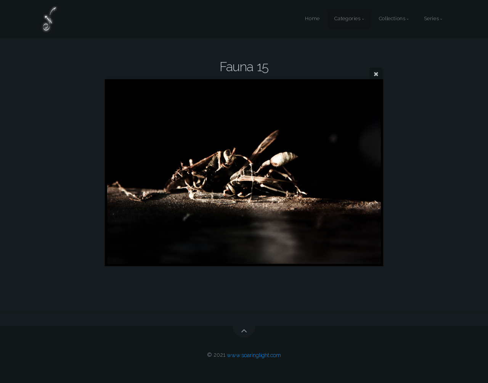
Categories (347, 19)
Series (431, 19)
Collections (392, 19)
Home (312, 19)
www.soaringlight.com (254, 354)
